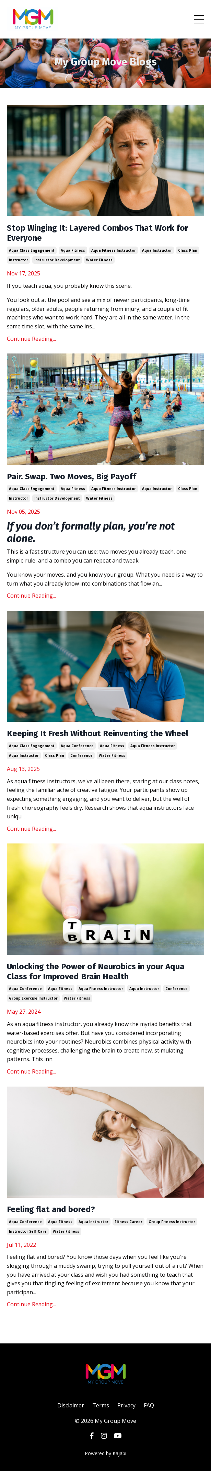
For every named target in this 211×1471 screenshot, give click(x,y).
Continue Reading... (31, 338)
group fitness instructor (172, 1221)
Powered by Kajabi (105, 1453)
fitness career (128, 1221)
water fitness (99, 260)
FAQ (149, 1405)
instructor (18, 260)
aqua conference (77, 745)
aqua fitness (73, 250)
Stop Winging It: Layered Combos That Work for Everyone (97, 233)
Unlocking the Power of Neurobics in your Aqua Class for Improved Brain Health (96, 971)
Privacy (126, 1405)
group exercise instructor (33, 998)
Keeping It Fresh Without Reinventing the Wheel (97, 733)
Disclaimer (70, 1405)
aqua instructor (157, 250)
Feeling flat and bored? (51, 1209)
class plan (187, 250)
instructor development (57, 260)
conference (81, 755)
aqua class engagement (32, 250)
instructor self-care (28, 1231)
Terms (100, 1405)
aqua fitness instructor (113, 250)
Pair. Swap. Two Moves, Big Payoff (71, 476)
